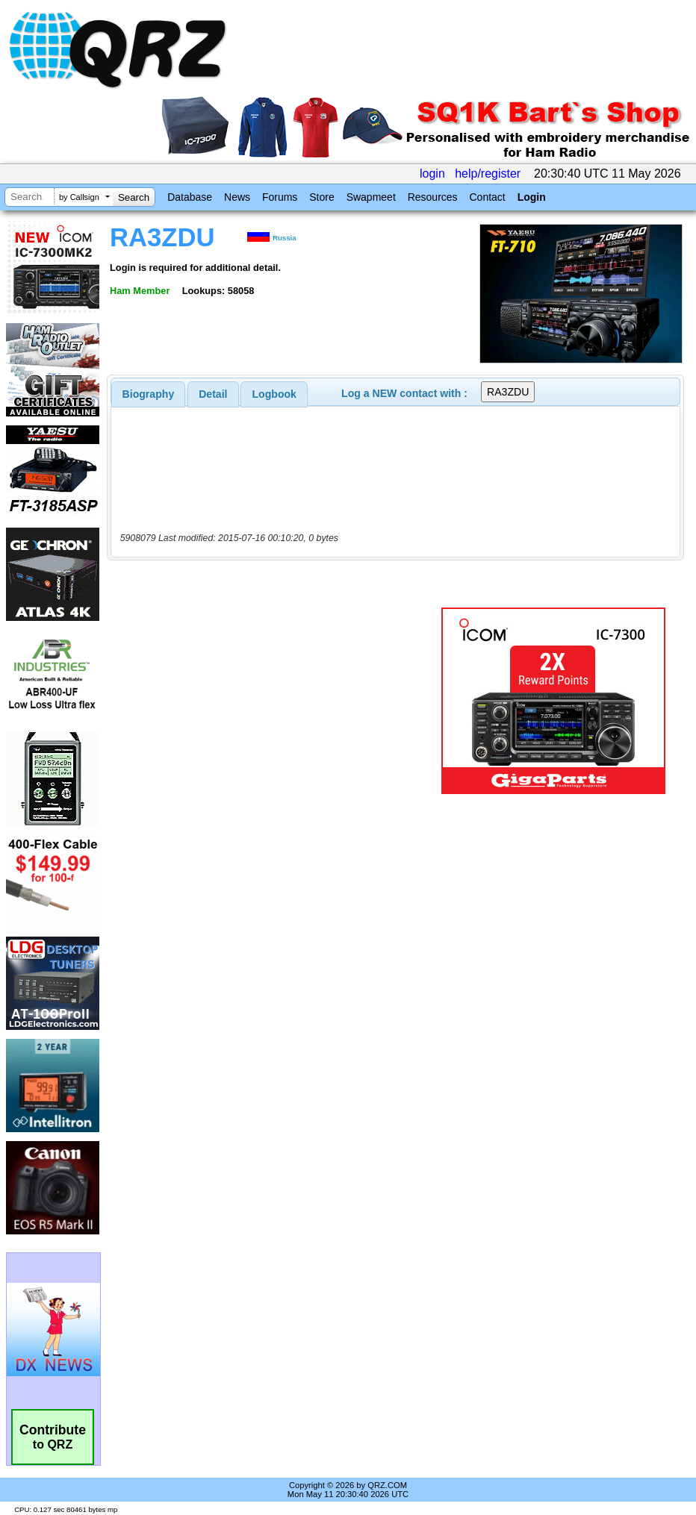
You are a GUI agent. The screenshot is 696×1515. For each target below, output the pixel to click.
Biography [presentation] (148, 394)
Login (532, 197)
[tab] (148, 394)
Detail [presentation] (213, 394)
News (237, 197)
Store (321, 197)
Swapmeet (371, 197)
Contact (487, 197)
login (432, 173)
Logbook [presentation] (274, 394)
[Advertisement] (277, 700)
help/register (488, 173)
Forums (279, 197)
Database (189, 197)
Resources (433, 197)
